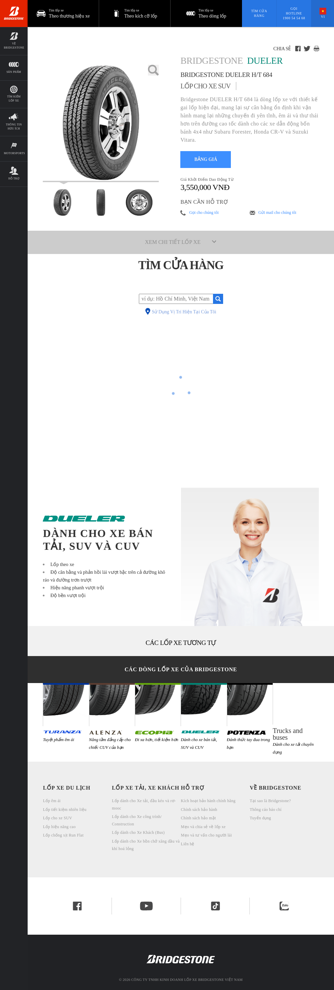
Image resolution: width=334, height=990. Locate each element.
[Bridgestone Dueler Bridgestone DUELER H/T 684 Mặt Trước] (100, 202)
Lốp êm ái (52, 800)
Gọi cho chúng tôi (203, 212)
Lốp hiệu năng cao (59, 826)
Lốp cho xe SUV (57, 818)
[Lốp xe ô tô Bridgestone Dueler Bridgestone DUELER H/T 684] (101, 123)
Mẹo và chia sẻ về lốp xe (203, 826)
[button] (135, 13)
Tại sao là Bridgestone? (270, 800)
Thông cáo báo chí (265, 809)
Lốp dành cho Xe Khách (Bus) (138, 832)
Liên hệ (187, 844)
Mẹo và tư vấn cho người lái (206, 835)
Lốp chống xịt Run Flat (63, 835)
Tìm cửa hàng (259, 13)
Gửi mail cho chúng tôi (278, 212)
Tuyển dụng (260, 818)
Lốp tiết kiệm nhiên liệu (64, 809)
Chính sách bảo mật (198, 818)
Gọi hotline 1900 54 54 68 (294, 13)
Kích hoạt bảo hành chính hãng (208, 800)
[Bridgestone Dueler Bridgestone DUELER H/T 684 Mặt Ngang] (139, 202)
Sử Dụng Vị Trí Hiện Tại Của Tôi (184, 312)
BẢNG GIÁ (205, 159)
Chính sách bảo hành (199, 809)
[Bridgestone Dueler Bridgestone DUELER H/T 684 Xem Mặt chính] (62, 202)
